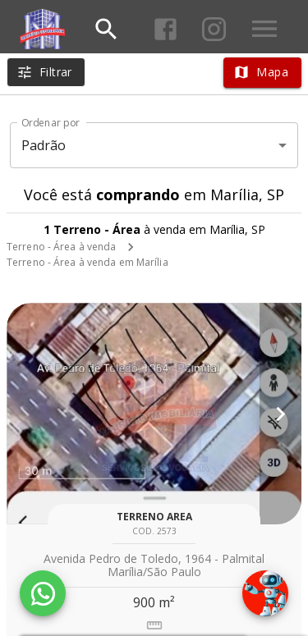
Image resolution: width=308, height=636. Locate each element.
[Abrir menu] (264, 28)
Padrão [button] (44, 145)
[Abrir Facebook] (165, 29)
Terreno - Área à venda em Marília (87, 262)
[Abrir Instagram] (214, 29)
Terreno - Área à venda (61, 247)
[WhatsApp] (43, 593)
